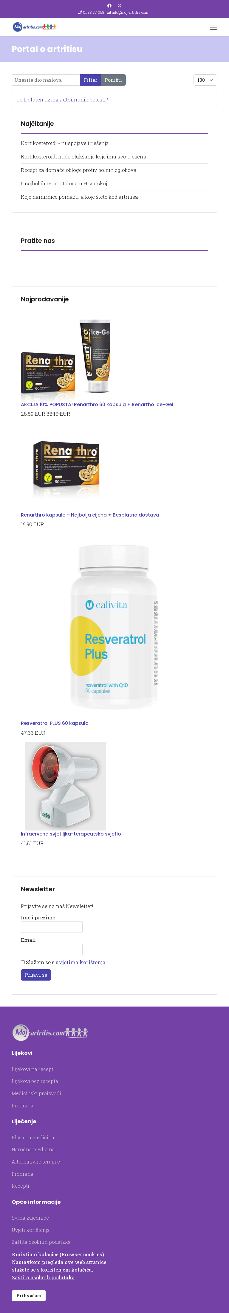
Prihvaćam (28, 1295)
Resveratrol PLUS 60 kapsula (55, 723)
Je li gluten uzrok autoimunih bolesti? (62, 99)
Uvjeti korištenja (31, 1230)
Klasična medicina (33, 1137)
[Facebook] (109, 5)
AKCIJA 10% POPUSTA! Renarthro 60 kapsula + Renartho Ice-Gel (97, 404)
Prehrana (22, 1105)
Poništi (113, 80)
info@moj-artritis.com (130, 12)
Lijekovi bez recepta (35, 1081)
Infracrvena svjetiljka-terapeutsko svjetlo (71, 833)
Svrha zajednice (30, 1218)
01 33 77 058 (93, 12)
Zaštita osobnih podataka (41, 1242)
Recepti (20, 1186)
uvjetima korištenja (81, 962)
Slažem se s (63, 962)
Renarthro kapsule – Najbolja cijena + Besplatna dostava (90, 514)
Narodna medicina (33, 1149)
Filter (90, 80)
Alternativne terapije (36, 1161)
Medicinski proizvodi (36, 1093)
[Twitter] (119, 5)
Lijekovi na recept (32, 1069)
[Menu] (213, 27)
